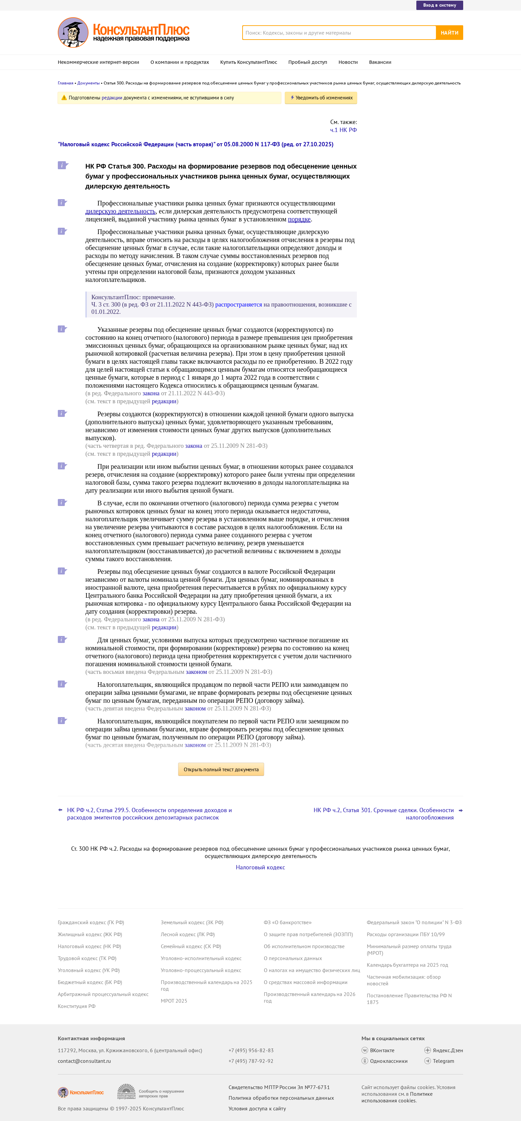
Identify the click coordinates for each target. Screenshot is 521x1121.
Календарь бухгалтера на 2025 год (407, 964)
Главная (65, 82)
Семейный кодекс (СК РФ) (191, 946)
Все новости (384, 260)
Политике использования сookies (397, 1097)
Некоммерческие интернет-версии (98, 62)
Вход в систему (439, 5)
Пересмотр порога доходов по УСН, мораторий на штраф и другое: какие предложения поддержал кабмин (411, 130)
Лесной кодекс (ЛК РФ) (188, 934)
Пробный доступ (307, 62)
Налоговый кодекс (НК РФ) (89, 946)
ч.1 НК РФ (343, 130)
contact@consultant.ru (84, 1061)
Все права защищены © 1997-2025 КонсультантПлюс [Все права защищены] (121, 1108)
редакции (112, 97)
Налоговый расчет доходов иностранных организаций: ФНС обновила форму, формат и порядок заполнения (410, 235)
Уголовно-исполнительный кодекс (201, 958)
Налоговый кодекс (260, 867)
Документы (88, 82)
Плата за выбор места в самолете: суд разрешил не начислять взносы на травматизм (412, 166)
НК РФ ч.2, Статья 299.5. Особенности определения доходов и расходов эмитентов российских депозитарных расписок (149, 814)
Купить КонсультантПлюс (248, 62)
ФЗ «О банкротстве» (288, 922)
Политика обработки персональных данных (281, 1097)
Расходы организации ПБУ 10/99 (406, 934)
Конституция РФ (76, 1006)
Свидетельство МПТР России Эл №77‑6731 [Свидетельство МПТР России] (279, 1087)
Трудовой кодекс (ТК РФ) (87, 958)
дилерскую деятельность (120, 211)
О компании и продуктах (180, 62)
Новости (348, 62)
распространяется (238, 304)
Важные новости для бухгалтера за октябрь (409, 199)
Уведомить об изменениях (324, 97)
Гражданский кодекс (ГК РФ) (91, 922)
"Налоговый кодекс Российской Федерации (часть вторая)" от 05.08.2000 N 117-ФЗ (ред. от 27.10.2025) (196, 144)
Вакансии (380, 62)
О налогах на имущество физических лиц (312, 970)
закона (151, 393)
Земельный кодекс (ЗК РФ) (192, 922)
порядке (299, 219)
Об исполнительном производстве (304, 946)
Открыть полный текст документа (221, 769)
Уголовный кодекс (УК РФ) (89, 970)
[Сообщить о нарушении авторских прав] (151, 1091)
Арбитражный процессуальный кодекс (103, 994)
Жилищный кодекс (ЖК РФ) (90, 934)
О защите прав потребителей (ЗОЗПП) (308, 934)
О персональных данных (293, 958)
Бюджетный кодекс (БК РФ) (90, 982)
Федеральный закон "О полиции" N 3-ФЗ (414, 922)
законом (196, 671)
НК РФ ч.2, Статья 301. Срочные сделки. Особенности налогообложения (384, 814)
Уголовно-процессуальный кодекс (201, 970)
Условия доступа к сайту (257, 1108)
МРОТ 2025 (174, 1000)
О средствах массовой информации (306, 982)
